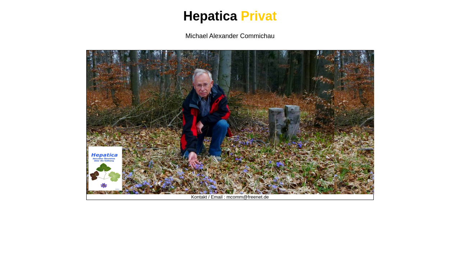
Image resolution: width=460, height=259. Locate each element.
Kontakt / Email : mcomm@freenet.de (230, 197)
